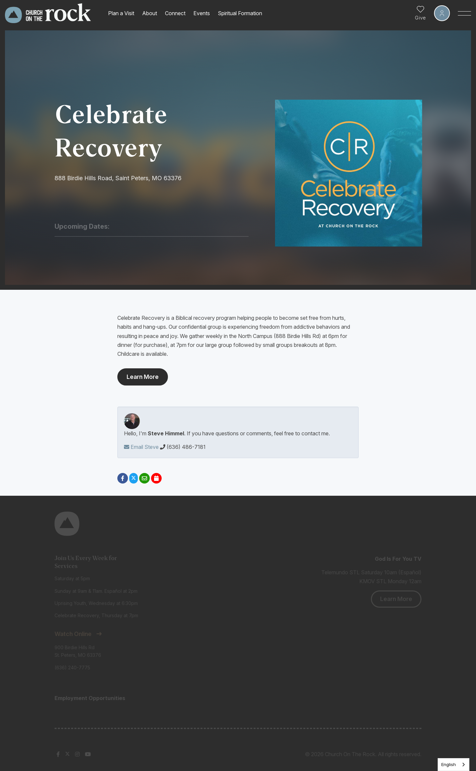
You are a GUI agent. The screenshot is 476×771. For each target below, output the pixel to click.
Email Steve (141, 447)
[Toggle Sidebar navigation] (464, 13)
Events (201, 13)
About (149, 13)
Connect (175, 13)
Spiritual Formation (240, 13)
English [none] (448, 764)
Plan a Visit (121, 13)
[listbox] (453, 764)
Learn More (143, 376)
